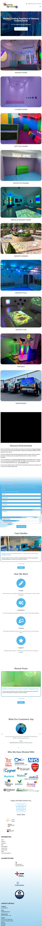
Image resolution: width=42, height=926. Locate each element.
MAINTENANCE (21, 403)
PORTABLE (21, 366)
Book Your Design (21, 29)
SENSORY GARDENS (21, 256)
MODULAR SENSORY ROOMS (21, 220)
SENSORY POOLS (21, 293)
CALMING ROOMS (21, 109)
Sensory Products (37, 449)
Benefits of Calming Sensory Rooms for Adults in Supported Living (20, 689)
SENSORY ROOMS (21, 73)
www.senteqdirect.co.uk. (23, 462)
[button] (40, 6)
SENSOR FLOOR (21, 330)
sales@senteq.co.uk (5, 911)
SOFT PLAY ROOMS (21, 146)
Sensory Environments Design (19, 459)
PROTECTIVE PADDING (21, 183)
